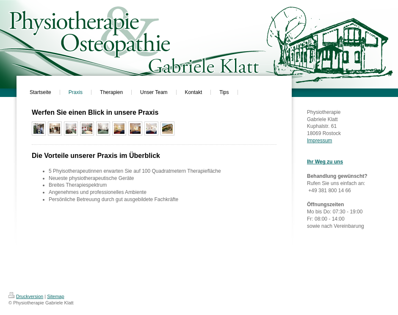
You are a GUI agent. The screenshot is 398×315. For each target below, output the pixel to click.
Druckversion (25, 296)
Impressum (319, 141)
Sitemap (55, 296)
